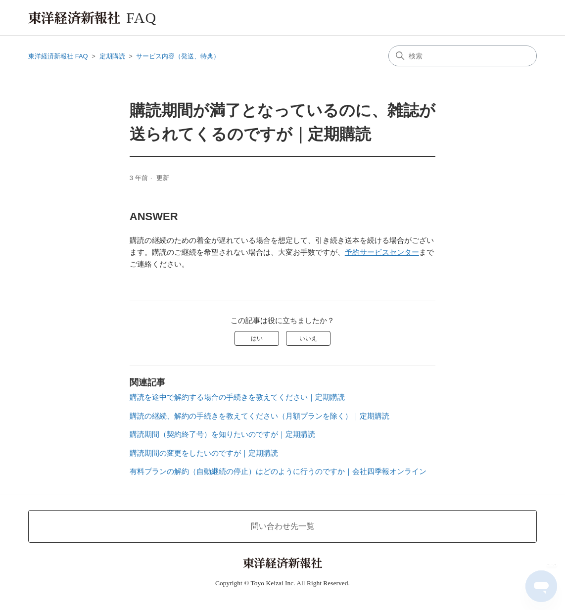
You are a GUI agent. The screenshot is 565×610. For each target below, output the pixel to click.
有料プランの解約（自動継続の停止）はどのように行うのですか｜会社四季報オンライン (278, 471)
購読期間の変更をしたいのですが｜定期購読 (204, 453)
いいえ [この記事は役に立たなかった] (308, 338)
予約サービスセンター (382, 252)
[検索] (462, 56)
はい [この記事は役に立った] (257, 338)
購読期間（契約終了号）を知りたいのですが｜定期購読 (222, 434)
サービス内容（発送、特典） (178, 56)
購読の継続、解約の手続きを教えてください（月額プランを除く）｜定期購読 (259, 416)
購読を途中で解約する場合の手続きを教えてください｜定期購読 (237, 397)
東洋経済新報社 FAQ (58, 56)
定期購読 (112, 56)
